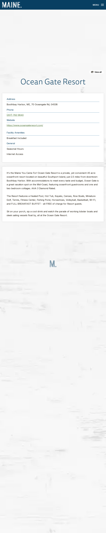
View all (98, 72)
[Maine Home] (12, 5)
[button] (53, 43)
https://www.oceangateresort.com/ (25, 125)
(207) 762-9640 (15, 115)
